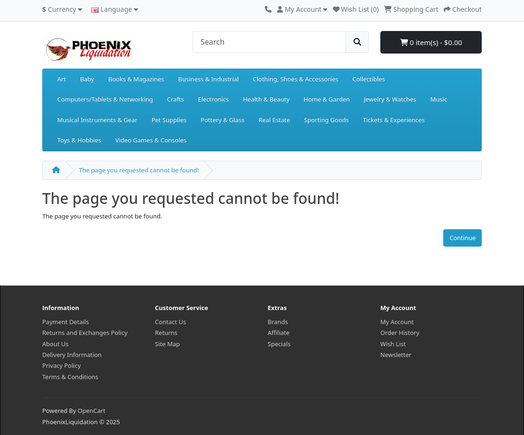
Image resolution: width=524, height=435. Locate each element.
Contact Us (170, 322)
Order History (399, 332)
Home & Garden (327, 99)
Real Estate (274, 120)
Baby (87, 79)
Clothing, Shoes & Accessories (295, 79)
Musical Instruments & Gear (97, 120)
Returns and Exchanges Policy (85, 332)
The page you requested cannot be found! (139, 170)
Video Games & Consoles (150, 140)
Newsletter (395, 354)
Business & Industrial (208, 79)
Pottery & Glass (222, 120)
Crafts (175, 99)
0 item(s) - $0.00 (431, 42)
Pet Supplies (169, 120)
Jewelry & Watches (390, 99)
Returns (166, 332)
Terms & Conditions (70, 377)
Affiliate (279, 332)
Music (438, 99)
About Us (55, 344)
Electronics (213, 99)
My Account (397, 322)
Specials (279, 344)
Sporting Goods (326, 120)
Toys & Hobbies (79, 140)
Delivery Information (71, 354)
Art (61, 79)
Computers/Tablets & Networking (105, 99)
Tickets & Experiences (394, 120)
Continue (462, 237)
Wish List (393, 344)
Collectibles (368, 79)
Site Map (167, 344)
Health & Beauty (266, 99)
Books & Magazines (136, 79)
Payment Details (65, 322)
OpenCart (91, 410)
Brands (278, 322)
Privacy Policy (61, 365)
